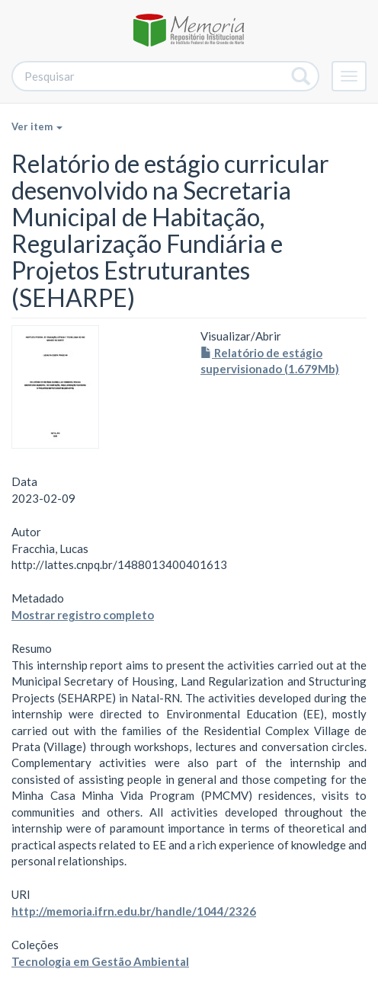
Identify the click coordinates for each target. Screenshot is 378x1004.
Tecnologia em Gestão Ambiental (100, 961)
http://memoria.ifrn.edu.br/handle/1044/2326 (133, 911)
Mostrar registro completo (82, 615)
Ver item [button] (36, 126)
